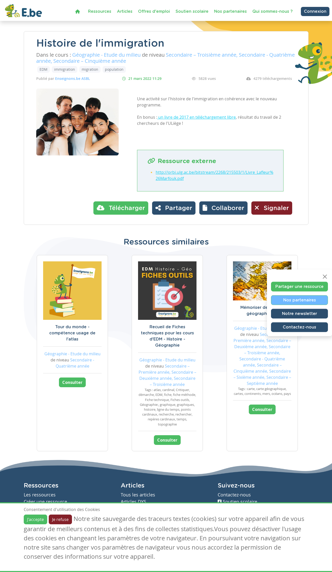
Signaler (272, 207)
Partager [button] (173, 207)
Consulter (72, 382)
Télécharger (121, 207)
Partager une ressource (299, 286)
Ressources (99, 11)
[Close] (325, 276)
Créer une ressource (45, 502)
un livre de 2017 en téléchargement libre (196, 117)
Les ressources (40, 495)
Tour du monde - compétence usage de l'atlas (72, 333)
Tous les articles (138, 495)
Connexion (315, 11)
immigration (64, 69)
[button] (223, 208)
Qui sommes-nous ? (272, 11)
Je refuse (60, 519)
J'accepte (35, 519)
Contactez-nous (299, 327)
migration (90, 69)
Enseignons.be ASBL (72, 78)
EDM (43, 69)
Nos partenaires (230, 11)
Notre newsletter (299, 313)
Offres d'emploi (154, 11)
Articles (124, 11)
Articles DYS (133, 502)
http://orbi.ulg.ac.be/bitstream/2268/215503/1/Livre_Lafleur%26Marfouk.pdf (214, 175)
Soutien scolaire (192, 11)
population (114, 69)
